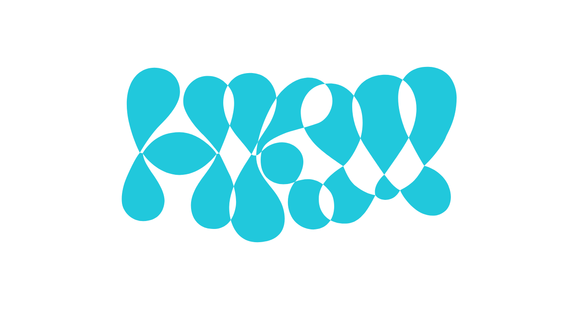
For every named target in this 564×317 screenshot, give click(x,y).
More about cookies (282, 226)
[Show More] (375, 149)
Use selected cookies (248, 202)
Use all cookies (325, 202)
